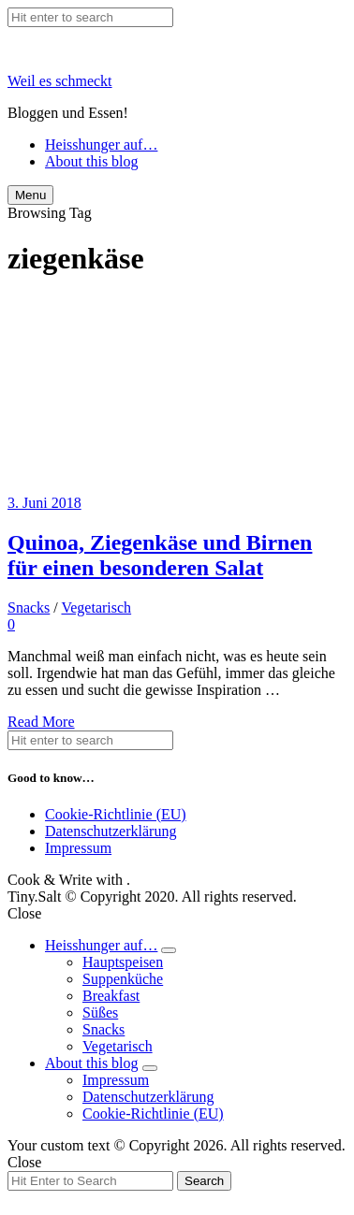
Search (204, 1181)
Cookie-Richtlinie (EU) (115, 814)
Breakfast (111, 996)
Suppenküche (122, 979)
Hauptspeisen (122, 962)
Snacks (28, 607)
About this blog (92, 161)
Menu (30, 195)
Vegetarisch (96, 607)
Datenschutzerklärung (110, 831)
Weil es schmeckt (59, 81)
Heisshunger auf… (101, 144)
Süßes (100, 1012)
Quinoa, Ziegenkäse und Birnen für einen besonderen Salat (159, 555)
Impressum (78, 848)
